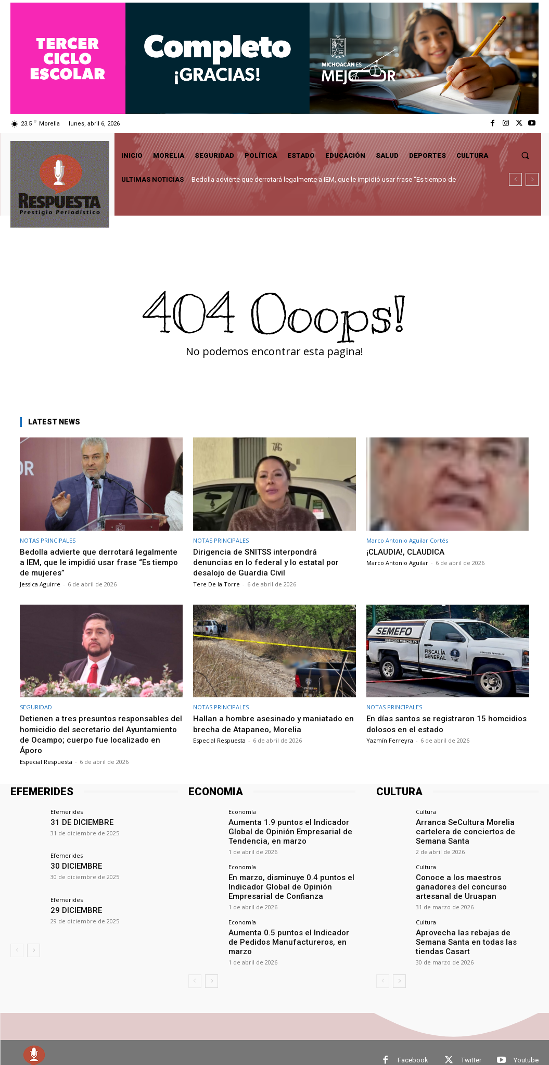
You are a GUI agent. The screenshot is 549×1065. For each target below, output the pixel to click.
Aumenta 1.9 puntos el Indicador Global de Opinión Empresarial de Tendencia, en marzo (291, 830)
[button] (525, 155)
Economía (242, 812)
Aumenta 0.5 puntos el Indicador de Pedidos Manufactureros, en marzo (283, 928)
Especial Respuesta (46, 762)
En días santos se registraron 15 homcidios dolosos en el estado (430, 723)
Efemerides (66, 812)
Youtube (526, 1044)
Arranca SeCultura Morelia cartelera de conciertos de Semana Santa (477, 826)
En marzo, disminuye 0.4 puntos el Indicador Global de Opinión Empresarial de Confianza (290, 881)
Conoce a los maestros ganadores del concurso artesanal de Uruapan (475, 869)
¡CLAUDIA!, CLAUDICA (408, 551)
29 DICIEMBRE (72, 909)
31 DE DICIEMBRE (77, 821)
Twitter (471, 1044)
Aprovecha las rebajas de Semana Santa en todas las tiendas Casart (469, 912)
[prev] (515, 179)
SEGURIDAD (36, 707)
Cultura (426, 812)
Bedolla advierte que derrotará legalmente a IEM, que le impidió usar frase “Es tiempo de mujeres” (94, 562)
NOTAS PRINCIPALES (47, 540)
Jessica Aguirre (40, 584)
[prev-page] (16, 950)
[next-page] (33, 950)
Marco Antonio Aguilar (397, 563)
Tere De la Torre (216, 584)
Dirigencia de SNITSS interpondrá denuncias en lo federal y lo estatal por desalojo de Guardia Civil (270, 562)
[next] (532, 179)
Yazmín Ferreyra (389, 740)
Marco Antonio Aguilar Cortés (407, 540)
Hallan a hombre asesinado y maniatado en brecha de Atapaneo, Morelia (272, 723)
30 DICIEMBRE (72, 865)
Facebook (413, 1044)
